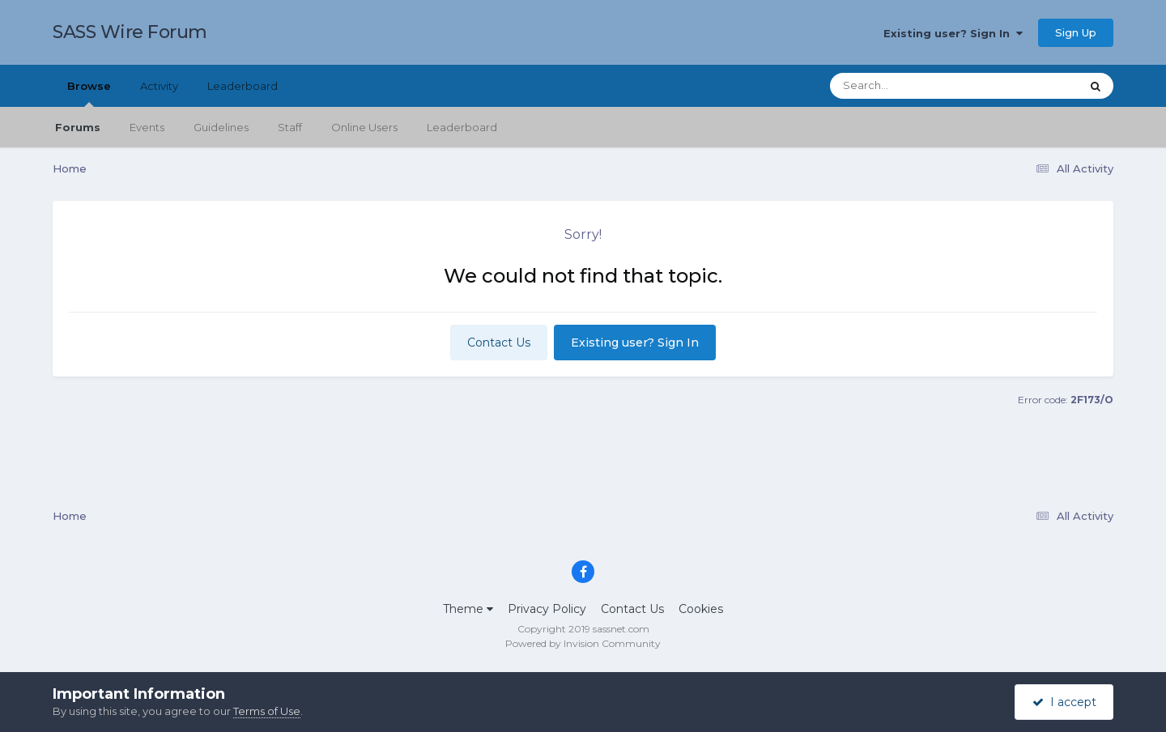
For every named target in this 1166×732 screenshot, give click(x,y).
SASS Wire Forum (130, 32)
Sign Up (1075, 32)
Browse (89, 93)
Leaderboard (462, 127)
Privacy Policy (547, 609)
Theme (468, 609)
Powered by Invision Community (583, 643)
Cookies (701, 609)
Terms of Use (266, 710)
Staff (290, 127)
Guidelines (221, 127)
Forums (77, 127)
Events (147, 127)
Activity (159, 85)
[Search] (910, 86)
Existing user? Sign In (953, 33)
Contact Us (498, 342)
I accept (1064, 702)
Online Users (364, 127)
